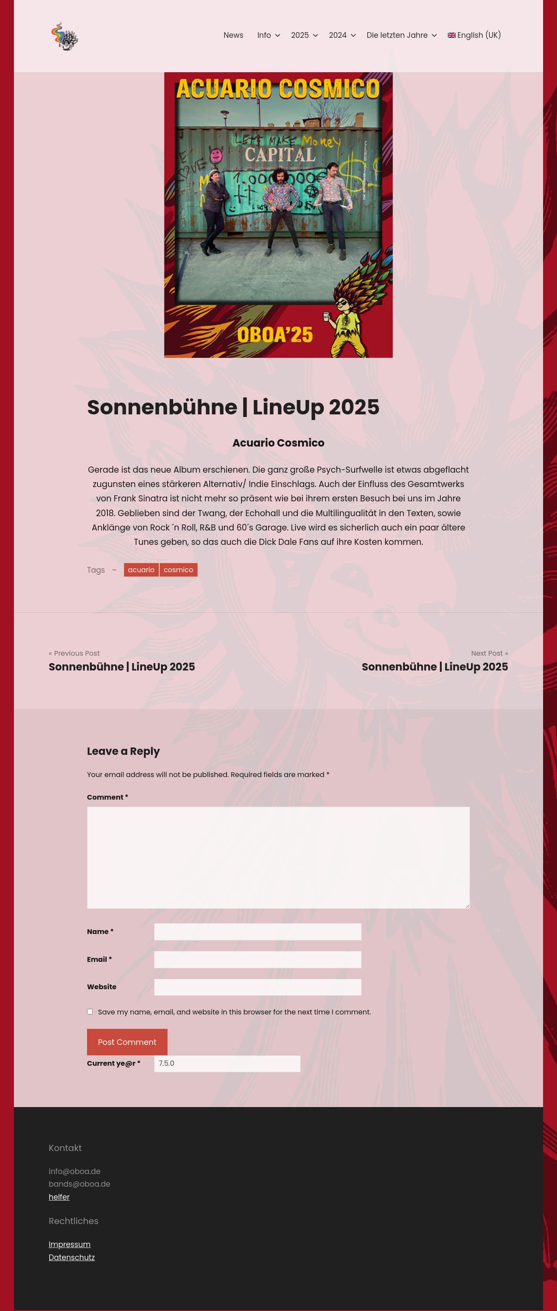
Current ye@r (114, 1065)
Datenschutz (72, 1258)
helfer (59, 1198)
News (233, 35)
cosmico (182, 570)
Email (99, 960)
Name (100, 933)
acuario (142, 570)
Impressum (70, 1245)
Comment (107, 799)
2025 (303, 35)
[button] (64, 36)
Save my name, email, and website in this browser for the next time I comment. (234, 1013)
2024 (341, 35)
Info (267, 35)
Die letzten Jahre (400, 35)
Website (102, 988)
